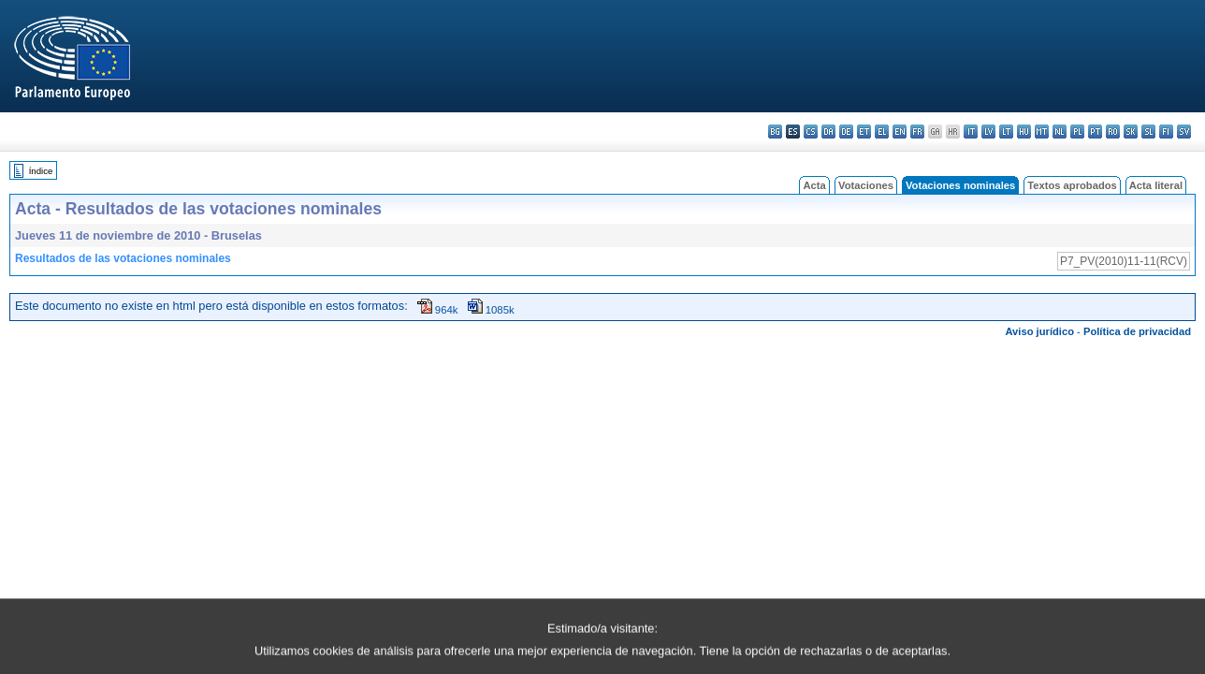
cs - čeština (811, 132)
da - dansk (828, 132)
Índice (41, 171)
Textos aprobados (1072, 185)
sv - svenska (1184, 132)
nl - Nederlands (1060, 132)
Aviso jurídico (1039, 331)
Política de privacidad (1137, 331)
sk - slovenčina (1131, 132)
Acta (814, 185)
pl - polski (1077, 132)
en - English (900, 132)
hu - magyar (1024, 132)
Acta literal (1156, 185)
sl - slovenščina (1148, 132)
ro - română (1113, 132)
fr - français (917, 132)
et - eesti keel (864, 132)
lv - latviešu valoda (988, 132)
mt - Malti (1042, 132)
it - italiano (971, 132)
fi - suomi (1166, 132)
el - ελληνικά (882, 132)
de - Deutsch (846, 132)
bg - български (775, 132)
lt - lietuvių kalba (1006, 132)
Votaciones (865, 185)
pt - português (1095, 132)
